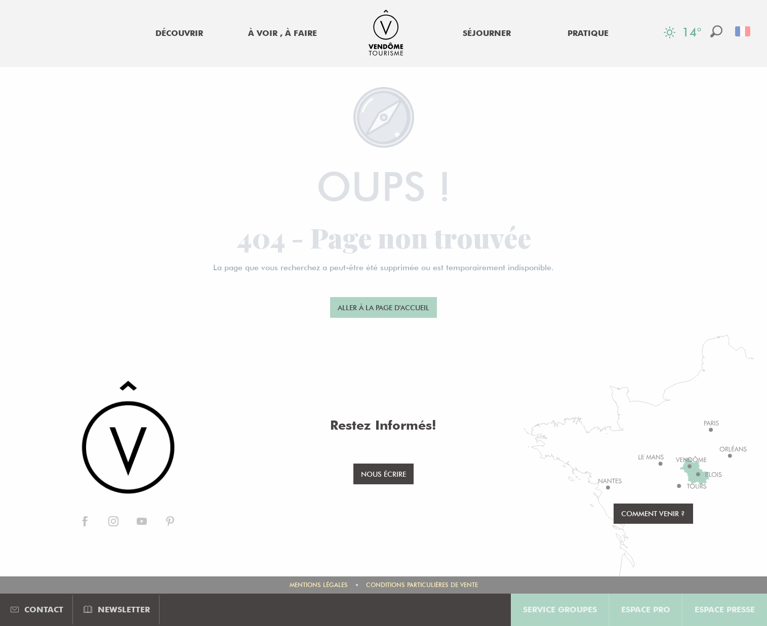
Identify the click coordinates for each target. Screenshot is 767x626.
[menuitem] (179, 33)
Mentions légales (319, 585)
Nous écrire (383, 474)
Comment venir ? (653, 513)
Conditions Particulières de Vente (422, 585)
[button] (716, 31)
